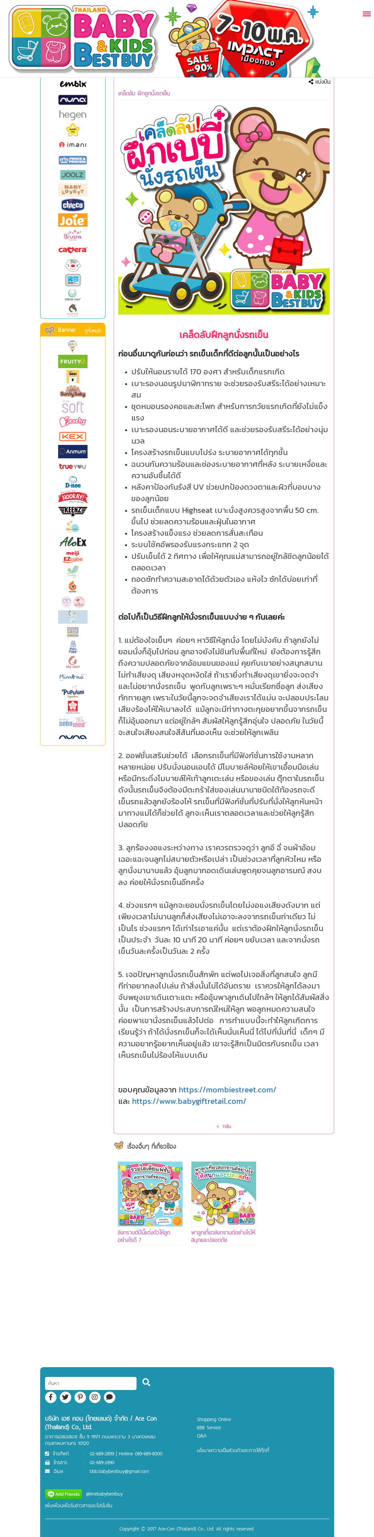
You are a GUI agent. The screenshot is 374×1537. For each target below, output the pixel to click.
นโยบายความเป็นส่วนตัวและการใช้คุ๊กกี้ (233, 1450)
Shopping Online (214, 1419)
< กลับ (224, 1126)
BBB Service (209, 1427)
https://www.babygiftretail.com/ (189, 1101)
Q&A (202, 1435)
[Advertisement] (297, 1259)
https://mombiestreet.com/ (227, 1089)
